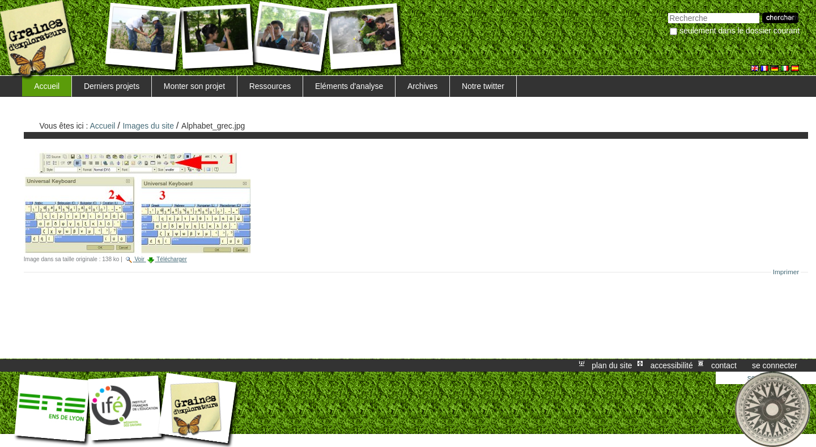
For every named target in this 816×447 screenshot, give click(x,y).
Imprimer (786, 272)
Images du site (148, 125)
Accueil (47, 86)
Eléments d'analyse (349, 86)
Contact (724, 365)
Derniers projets (111, 86)
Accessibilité (672, 365)
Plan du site (612, 365)
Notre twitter (483, 86)
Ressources (270, 86)
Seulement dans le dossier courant (739, 30)
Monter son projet (194, 86)
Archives (422, 86)
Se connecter (774, 365)
